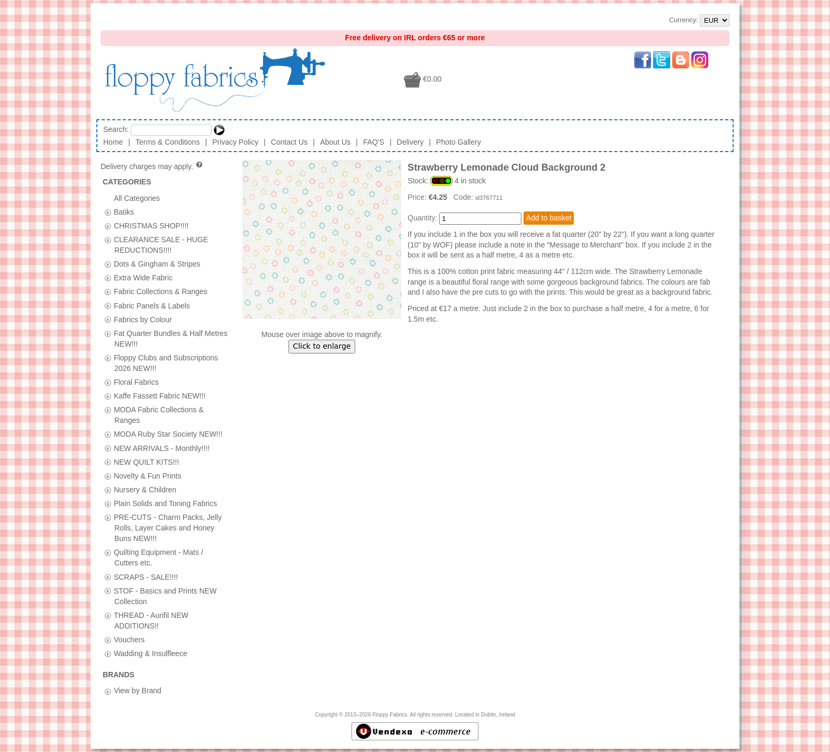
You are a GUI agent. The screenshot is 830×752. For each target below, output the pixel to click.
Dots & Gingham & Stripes (157, 264)
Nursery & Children (145, 489)
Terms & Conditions (168, 142)
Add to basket (549, 218)
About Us (335, 142)
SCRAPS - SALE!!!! (146, 576)
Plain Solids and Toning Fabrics (165, 503)
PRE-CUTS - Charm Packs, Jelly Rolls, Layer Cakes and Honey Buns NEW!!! (168, 528)
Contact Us (289, 142)
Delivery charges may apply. (152, 166)
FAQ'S (373, 142)
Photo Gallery (458, 142)
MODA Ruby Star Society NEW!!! (168, 434)
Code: (464, 197)
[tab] (108, 212)
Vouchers (129, 639)
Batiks (124, 211)
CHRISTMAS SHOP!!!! (151, 225)
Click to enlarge (321, 346)
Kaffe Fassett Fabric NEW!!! (159, 396)
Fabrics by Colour (143, 319)
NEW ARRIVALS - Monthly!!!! (162, 448)
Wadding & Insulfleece (150, 653)
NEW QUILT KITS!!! (146, 461)
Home (113, 142)
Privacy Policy (235, 142)
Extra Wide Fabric (143, 277)
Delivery (410, 142)
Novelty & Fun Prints (148, 475)
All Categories (137, 197)
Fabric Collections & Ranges (161, 291)
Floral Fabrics (136, 382)
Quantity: (422, 218)
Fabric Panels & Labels (152, 305)
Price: (418, 197)
